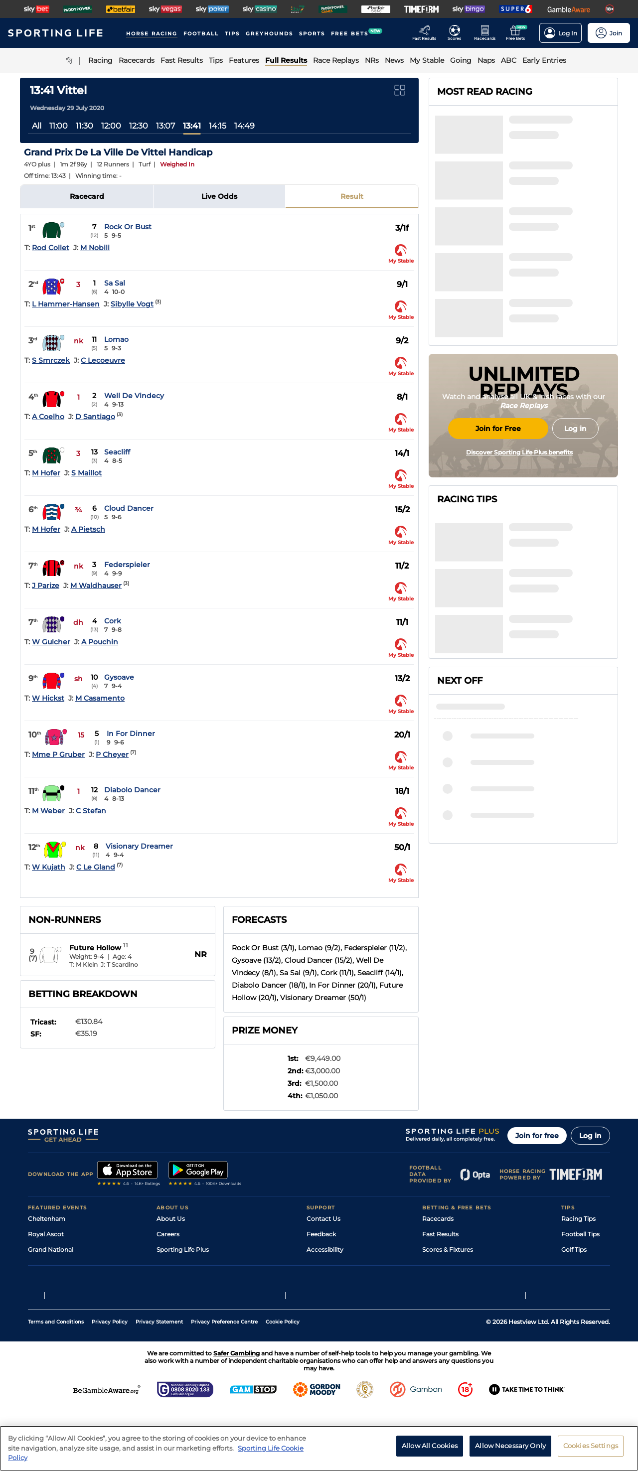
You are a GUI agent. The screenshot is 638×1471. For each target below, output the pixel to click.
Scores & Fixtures (447, 1249)
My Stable (436, 1280)
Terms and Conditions (56, 1383)
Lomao (116, 339)
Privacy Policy (110, 1383)
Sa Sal (114, 283)
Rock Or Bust (128, 226)
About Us (171, 1218)
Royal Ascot (46, 1234)
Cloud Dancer (129, 508)
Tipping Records (585, 1296)
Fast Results (440, 1234)
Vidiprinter (438, 1265)
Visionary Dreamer (139, 846)
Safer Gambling (329, 1265)
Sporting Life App (182, 1265)
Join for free (537, 1135)
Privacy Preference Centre (224, 1383)
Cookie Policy (283, 1383)
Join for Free (498, 509)
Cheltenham (46, 1218)
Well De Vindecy (134, 395)
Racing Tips (578, 1218)
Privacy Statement (159, 1383)
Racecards (438, 1218)
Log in (590, 1135)
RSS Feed (170, 1311)
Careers (168, 1234)
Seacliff (117, 451)
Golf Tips (574, 1249)
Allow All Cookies (430, 1451)
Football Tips (580, 1234)
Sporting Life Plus (183, 1249)
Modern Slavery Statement (196, 1296)
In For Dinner (131, 733)
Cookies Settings (590, 1451)
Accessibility (325, 1249)
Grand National (50, 1249)
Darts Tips (576, 1265)
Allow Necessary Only (510, 1451)
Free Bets (436, 1296)
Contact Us (323, 1218)
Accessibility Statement (192, 1280)
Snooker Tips (580, 1280)
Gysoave (119, 677)
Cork (112, 620)
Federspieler (127, 564)
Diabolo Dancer (132, 789)
